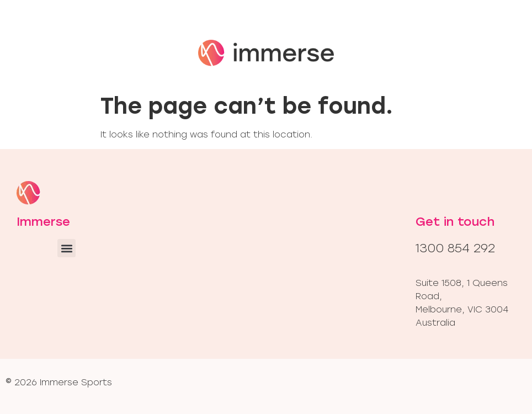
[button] (66, 248)
